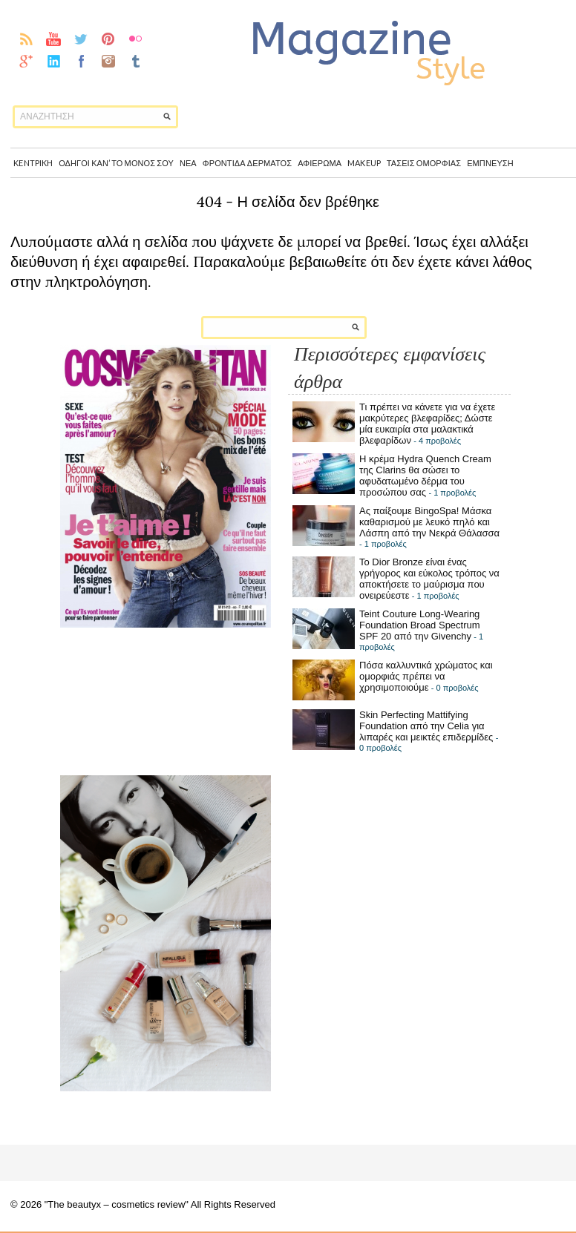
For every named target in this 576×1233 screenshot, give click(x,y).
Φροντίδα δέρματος (247, 163)
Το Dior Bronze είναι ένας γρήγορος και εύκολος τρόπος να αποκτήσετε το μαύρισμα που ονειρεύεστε (429, 578)
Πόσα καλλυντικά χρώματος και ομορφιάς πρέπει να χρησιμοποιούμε (426, 676)
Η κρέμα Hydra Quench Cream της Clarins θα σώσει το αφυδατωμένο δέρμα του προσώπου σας (425, 475)
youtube (54, 38)
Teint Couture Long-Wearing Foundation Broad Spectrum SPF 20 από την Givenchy (419, 625)
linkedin (54, 61)
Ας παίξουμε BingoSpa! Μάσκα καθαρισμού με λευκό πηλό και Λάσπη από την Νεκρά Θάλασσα (429, 522)
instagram (108, 61)
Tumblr (136, 61)
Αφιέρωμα (319, 163)
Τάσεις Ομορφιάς (424, 163)
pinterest (108, 38)
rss (26, 38)
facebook (81, 61)
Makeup (364, 163)
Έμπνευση (490, 163)
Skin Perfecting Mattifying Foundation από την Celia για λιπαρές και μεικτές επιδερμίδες (426, 726)
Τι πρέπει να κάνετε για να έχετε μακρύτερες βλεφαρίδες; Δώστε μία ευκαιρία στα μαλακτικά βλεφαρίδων (427, 423)
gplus (26, 61)
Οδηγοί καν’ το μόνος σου (116, 163)
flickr (136, 38)
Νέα (188, 163)
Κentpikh (33, 163)
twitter (81, 38)
